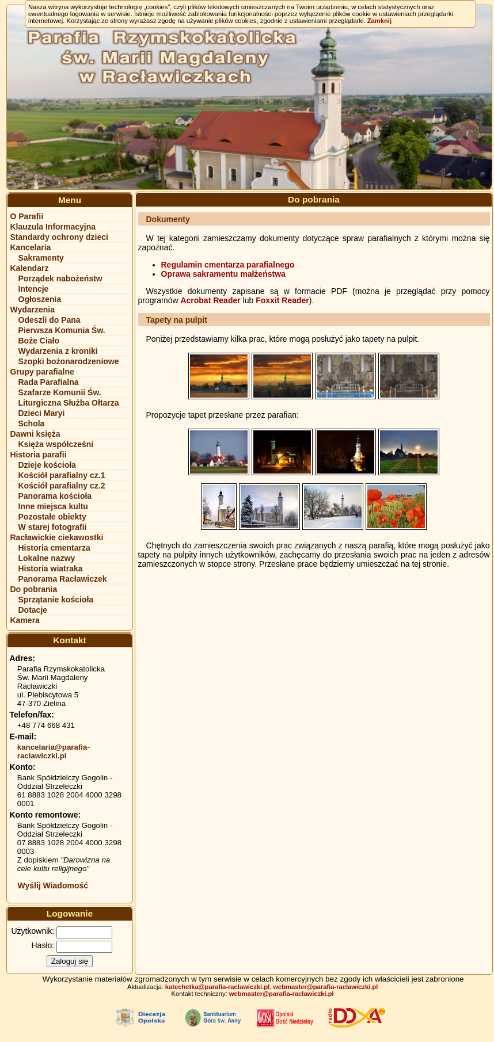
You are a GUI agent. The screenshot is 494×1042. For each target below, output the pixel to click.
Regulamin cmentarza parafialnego (228, 264)
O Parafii (27, 216)
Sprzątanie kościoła (56, 599)
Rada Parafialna (48, 382)
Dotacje (33, 609)
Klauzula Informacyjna (53, 226)
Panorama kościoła (55, 496)
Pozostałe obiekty (52, 516)
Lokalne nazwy (46, 558)
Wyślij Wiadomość (53, 885)
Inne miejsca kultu (53, 506)
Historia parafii (38, 454)
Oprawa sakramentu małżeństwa (223, 273)
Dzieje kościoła (47, 465)
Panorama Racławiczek (62, 578)
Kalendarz (29, 268)
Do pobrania (34, 589)
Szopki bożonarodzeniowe (68, 361)
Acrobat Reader (210, 300)
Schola (31, 423)
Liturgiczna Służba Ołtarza (68, 402)
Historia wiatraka (50, 568)
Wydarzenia (32, 309)
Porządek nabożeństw (60, 278)
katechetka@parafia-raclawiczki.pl (217, 986)
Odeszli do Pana (49, 320)
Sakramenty (41, 257)
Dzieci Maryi (41, 413)
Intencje (33, 288)
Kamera (25, 620)
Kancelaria (30, 247)
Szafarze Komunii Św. (59, 392)
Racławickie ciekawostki (57, 537)
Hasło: (43, 945)
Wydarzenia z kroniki (58, 351)
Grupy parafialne (42, 371)
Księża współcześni (56, 444)
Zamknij (379, 20)
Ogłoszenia (40, 299)
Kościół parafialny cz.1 (61, 475)
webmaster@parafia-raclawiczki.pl (325, 986)
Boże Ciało (39, 340)
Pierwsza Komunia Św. (61, 330)
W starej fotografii (52, 527)
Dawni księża (35, 433)
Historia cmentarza (54, 547)
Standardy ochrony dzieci (59, 237)
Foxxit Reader (282, 300)
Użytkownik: (33, 931)
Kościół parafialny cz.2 (61, 485)
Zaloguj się (69, 961)
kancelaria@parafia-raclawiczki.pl (53, 751)
